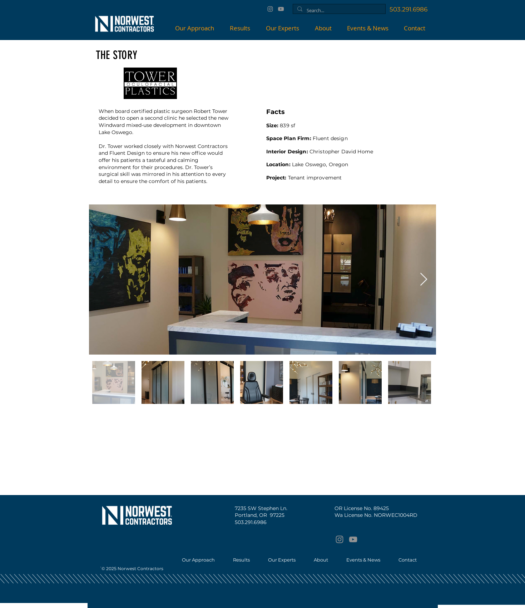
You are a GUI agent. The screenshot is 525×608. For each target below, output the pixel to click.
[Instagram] (270, 9)
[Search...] (338, 10)
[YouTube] (280, 9)
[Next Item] (424, 280)
